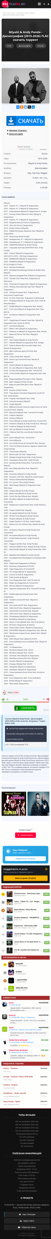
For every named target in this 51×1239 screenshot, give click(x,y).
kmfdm (19, 972)
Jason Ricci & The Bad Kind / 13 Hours (28, 942)
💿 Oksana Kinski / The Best (18, 1052)
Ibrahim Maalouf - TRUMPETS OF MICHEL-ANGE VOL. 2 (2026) (28, 918)
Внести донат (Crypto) (25, 878)
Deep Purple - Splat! (11, 1101)
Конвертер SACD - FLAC (27, 1169)
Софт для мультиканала (27, 1191)
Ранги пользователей (26, 1166)
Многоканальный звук (27, 1178)
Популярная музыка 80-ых (27, 1134)
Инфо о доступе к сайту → (23, 853)
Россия (41, 46)
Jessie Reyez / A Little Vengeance (28, 934)
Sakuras (12, 1015)
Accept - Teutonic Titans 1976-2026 (18, 1077)
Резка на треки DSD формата (27, 1172)
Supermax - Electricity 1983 (25, 926)
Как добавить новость (27, 1163)
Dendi (11, 1003)
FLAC (13, 13)
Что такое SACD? (27, 1182)
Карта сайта (27, 1221)
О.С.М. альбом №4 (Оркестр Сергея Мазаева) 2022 (28, 950)
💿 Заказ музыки (15, 1005)
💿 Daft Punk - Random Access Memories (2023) (25, 1030)
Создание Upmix (27, 1185)
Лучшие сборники (27, 1140)
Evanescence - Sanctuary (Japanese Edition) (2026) (28, 893)
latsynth (19, 964)
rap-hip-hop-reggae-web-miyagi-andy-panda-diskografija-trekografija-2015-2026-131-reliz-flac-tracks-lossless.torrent (25, 733)
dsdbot (16, 692)
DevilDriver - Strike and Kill (14, 1093)
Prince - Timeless (10, 1068)
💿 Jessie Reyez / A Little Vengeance (21, 1042)
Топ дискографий (27, 1143)
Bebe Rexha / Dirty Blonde (25, 910)
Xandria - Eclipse (10, 1085)
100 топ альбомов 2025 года (26, 1125)
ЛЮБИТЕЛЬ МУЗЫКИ (18, 1040)
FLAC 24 (15, 4)
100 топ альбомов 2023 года (26, 1131)
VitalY (11, 1028)
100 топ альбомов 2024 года (26, 1128)
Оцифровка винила (27, 1188)
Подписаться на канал (25, 859)
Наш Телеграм (27, 1214)
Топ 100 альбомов (26, 1137)
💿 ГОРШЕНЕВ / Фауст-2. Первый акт (22, 1017)
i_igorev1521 (21, 980)
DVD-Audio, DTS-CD (27, 1175)
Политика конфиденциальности (27, 1160)
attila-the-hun (22, 988)
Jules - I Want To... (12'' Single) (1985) (28, 901)
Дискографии (24, 46)
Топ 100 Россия (27, 1146)
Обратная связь (27, 1227)
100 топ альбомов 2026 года (26, 1122)
